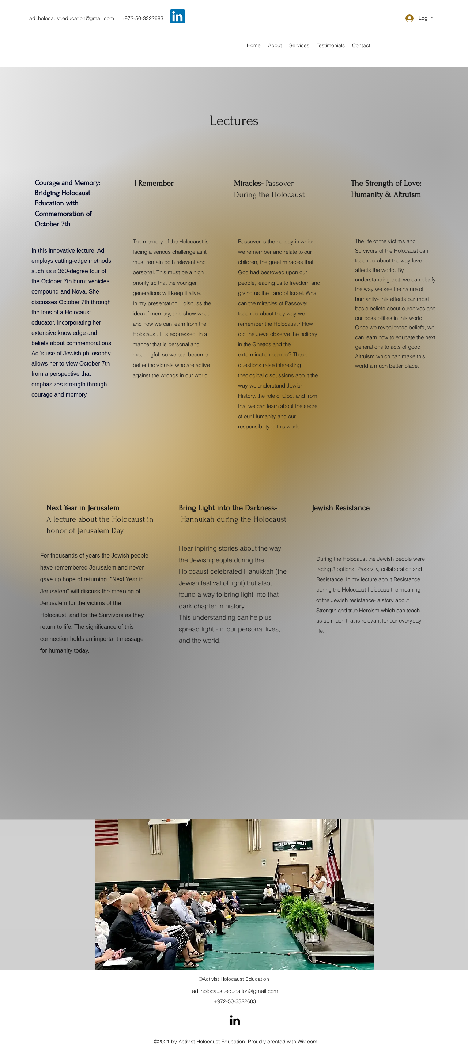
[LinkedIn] (177, 16)
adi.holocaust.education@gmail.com (71, 18)
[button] (299, 45)
